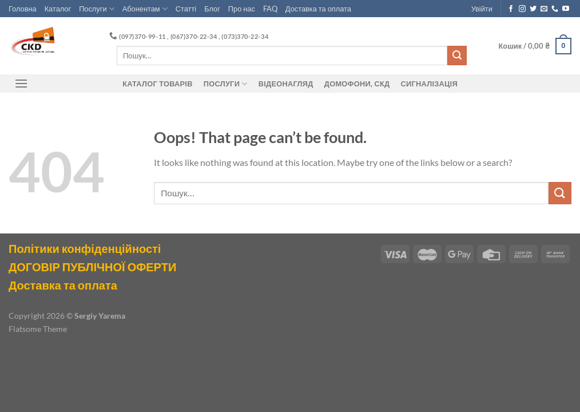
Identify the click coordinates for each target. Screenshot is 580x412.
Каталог (58, 8)
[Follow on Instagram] (522, 9)
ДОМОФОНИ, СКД (357, 83)
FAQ (270, 8)
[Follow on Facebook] (510, 9)
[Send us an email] (544, 9)
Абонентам (145, 8)
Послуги (96, 8)
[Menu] (21, 83)
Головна (23, 8)
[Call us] (554, 9)
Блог (212, 8)
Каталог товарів (157, 83)
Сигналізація (429, 83)
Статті (186, 8)
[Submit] (457, 55)
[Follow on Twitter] (533, 9)
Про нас (241, 8)
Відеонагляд (286, 83)
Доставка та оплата (318, 8)
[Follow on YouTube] (565, 9)
